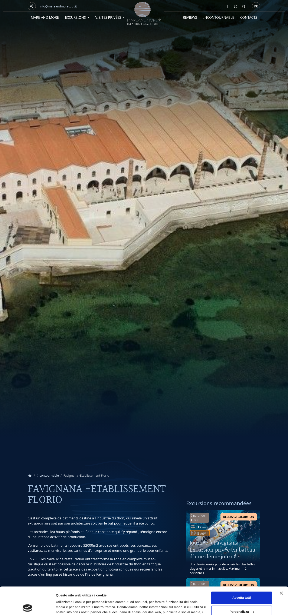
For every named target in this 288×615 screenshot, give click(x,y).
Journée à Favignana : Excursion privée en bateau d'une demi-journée (222, 549)
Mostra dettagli (67, 606)
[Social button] (32, 6)
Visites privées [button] (108, 17)
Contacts (248, 17)
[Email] (58, 6)
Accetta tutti (241, 570)
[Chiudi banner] (281, 565)
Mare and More (45, 17)
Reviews (190, 17)
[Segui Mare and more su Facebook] (228, 6)
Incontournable (218, 17)
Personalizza (241, 584)
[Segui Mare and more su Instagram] (243, 6)
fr (256, 6)
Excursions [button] (76, 17)
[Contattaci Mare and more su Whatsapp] (235, 6)
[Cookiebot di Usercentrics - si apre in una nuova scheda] (27, 607)
